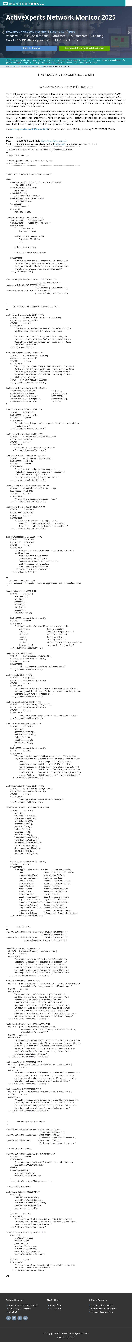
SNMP (95, 62)
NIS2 (118, 60)
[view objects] (59, 140)
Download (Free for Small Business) (85, 52)
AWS (22, 60)
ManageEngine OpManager (20, 1308)
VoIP (75, 62)
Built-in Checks (31, 52)
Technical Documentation (102, 1311)
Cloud (34, 60)
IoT (90, 60)
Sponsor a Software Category (103, 1308)
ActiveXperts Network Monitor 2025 (29, 128)
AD (7, 60)
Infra (123, 60)
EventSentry (14, 1311)
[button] (3, 32)
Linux (62, 62)
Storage (55, 62)
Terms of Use (55, 1305)
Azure (27, 60)
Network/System (108, 60)
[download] (46, 140)
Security (36, 62)
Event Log (73, 60)
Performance (12, 62)
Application (14, 60)
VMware (69, 62)
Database (41, 60)
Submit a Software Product (102, 1305)
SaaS (29, 62)
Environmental (62, 60)
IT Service (96, 60)
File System (83, 60)
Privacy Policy (55, 1308)
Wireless (87, 62)
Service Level (46, 62)
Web (81, 62)
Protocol (22, 62)
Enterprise (51, 60)
